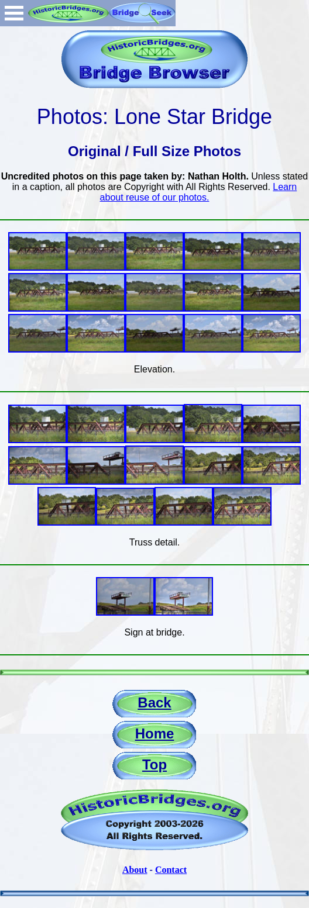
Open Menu (14, 13)
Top (154, 764)
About (134, 870)
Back (154, 702)
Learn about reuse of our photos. (198, 192)
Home (154, 733)
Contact (171, 870)
